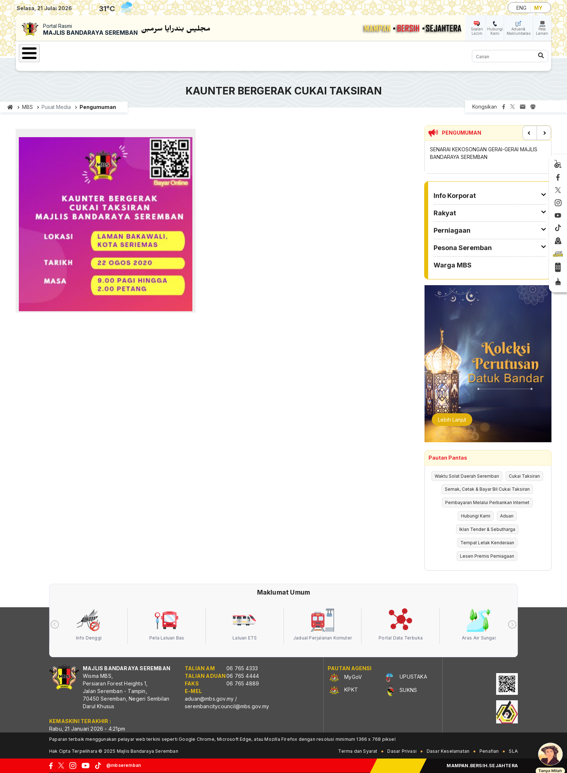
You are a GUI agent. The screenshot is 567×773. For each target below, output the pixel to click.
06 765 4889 (242, 683)
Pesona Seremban (253, 52)
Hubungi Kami (495, 31)
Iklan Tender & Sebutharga (487, 529)
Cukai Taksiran (524, 476)
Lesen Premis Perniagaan (487, 556)
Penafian (489, 751)
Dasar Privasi (402, 751)
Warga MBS (312, 52)
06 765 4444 (242, 676)
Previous (530, 133)
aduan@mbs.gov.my (209, 699)
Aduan (506, 516)
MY (538, 8)
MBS (27, 107)
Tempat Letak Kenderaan (487, 542)
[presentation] (55, 624)
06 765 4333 (242, 668)
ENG (521, 8)
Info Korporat (105, 52)
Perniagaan (193, 52)
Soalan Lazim (477, 31)
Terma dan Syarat (357, 751)
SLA (513, 751)
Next (544, 133)
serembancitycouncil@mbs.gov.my (227, 706)
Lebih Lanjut (452, 420)
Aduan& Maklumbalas (518, 31)
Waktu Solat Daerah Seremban (467, 476)
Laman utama (10, 107)
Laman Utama (50, 52)
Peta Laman (542, 31)
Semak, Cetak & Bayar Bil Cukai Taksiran (487, 489)
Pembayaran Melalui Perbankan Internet (487, 502)
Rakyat (151, 52)
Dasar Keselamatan (448, 751)
